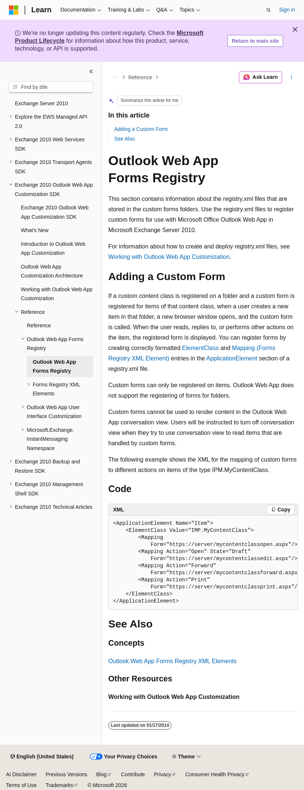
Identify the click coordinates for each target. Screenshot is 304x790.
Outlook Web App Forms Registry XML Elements (172, 661)
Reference (140, 77)
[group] (203, 563)
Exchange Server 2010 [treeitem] (41, 103)
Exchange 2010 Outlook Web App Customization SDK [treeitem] (55, 212)
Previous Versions (66, 774)
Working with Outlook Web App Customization (169, 257)
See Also (124, 139)
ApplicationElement (232, 358)
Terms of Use (21, 785)
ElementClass (200, 348)
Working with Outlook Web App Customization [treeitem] (56, 294)
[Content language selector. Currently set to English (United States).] (42, 757)
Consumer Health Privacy (214, 774)
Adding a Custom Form (141, 129)
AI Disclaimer (21, 774)
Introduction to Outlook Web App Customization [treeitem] (53, 248)
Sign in (287, 10)
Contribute (133, 774)
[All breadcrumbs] (114, 77)
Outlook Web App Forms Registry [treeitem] (54, 366)
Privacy (162, 774)
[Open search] (268, 10)
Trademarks (59, 785)
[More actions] (291, 77)
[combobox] (51, 87)
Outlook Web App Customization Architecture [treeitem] (52, 271)
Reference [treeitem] (39, 325)
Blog (101, 774)
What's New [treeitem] (34, 230)
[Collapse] (91, 71)
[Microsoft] (14, 10)
